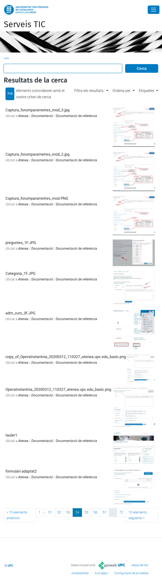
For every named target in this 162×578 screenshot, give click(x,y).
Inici (6, 58)
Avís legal (101, 573)
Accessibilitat (80, 573)
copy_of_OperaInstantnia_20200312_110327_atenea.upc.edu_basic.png (65, 356)
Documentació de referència (76, 116)
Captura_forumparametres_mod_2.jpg (37, 154)
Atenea (23, 116)
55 (86, 512)
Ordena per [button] (121, 90)
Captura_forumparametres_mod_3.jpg (37, 110)
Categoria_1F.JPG (20, 273)
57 (104, 512)
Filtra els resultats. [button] (89, 90)
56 (95, 512)
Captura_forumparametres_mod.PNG (36, 198)
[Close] (153, 9)
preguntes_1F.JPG (20, 242)
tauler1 (11, 435)
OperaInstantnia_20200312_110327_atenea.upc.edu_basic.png (58, 389)
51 (50, 512)
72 (121, 512)
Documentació (42, 116)
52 (59, 512)
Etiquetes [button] (146, 90)
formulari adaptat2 (21, 471)
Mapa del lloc (140, 565)
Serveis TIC (24, 24)
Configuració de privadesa (131, 573)
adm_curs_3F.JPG (20, 313)
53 (68, 512)
